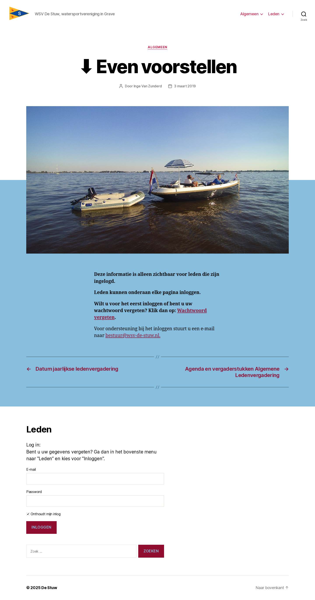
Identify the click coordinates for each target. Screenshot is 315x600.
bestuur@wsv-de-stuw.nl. (132, 336)
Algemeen (249, 14)
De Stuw (49, 587)
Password (34, 491)
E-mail (31, 469)
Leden (273, 14)
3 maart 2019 (185, 86)
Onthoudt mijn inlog (43, 514)
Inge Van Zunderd (148, 86)
